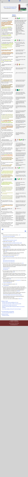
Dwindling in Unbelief (4, 301)
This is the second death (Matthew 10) (8, 312)
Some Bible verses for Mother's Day (7, 305)
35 (1, 186)
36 (1, 192)
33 (1, 174)
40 (1, 211)
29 (1, 157)
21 (19, 185)
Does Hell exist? (5, 269)
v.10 (14, 241)
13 (1, 74)
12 (1, 72)
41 (1, 215)
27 (1, 147)
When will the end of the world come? (9, 260)
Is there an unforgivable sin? (7, 282)
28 (1, 152)
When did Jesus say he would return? (9, 261)
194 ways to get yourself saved (7, 302)
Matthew (14, 15)
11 (1, 67)
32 (17, 302)
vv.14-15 (8, 246)
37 (1, 195)
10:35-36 (3, 307)
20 (1, 110)
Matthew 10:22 (14, 302)
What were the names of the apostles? (9, 236)
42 (1, 222)
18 (1, 100)
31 (1, 164)
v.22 (17, 255)
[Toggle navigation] (2, 2)
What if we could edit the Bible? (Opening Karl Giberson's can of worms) (13, 306)
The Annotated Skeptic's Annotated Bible (7, 311)
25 (1, 132)
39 (1, 204)
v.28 (22, 263)
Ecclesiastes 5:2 (13, 8)
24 (1, 129)
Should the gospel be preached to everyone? (10, 240)
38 (1, 200)
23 (20, 208)
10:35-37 (15, 305)
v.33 (10, 278)
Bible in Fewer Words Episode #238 (10, 7)
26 (1, 142)
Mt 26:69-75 (19, 280)
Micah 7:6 (20, 298)
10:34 (20, 303)
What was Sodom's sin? (6, 247)
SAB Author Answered (4, 314)
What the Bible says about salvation (8, 256)
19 (1, 105)
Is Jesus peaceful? (6, 285)
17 (1, 96)
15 (1, 84)
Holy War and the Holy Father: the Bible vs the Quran (10, 303)
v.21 (6, 251)
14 (1, 79)
